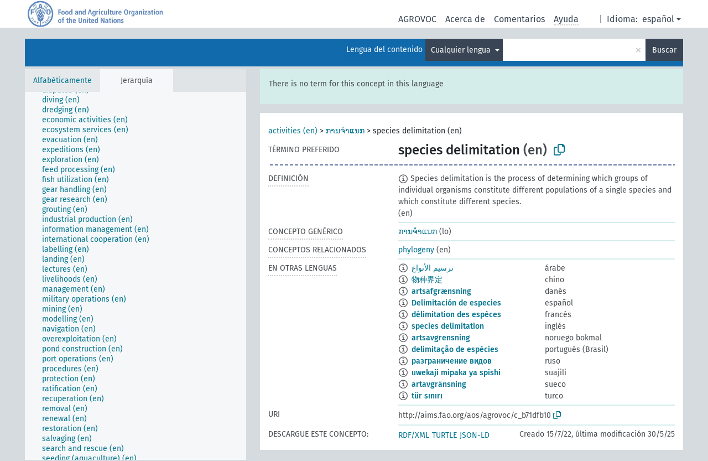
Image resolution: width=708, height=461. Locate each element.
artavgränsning (439, 384)
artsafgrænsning (441, 291)
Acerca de (465, 19)
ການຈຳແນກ (345, 131)
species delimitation (448, 326)
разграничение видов (452, 361)
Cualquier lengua (462, 50)
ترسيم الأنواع (433, 268)
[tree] (135, 276)
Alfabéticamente (62, 80)
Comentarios (519, 19)
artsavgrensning (441, 338)
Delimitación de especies (456, 303)
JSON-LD (475, 435)
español (658, 19)
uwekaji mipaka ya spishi (456, 372)
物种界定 (427, 279)
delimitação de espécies (455, 349)
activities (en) (292, 131)
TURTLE (444, 435)
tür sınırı (427, 396)
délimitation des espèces (456, 314)
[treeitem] (65, 100)
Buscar (664, 50)
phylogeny (416, 250)
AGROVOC (417, 19)
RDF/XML (413, 435)
